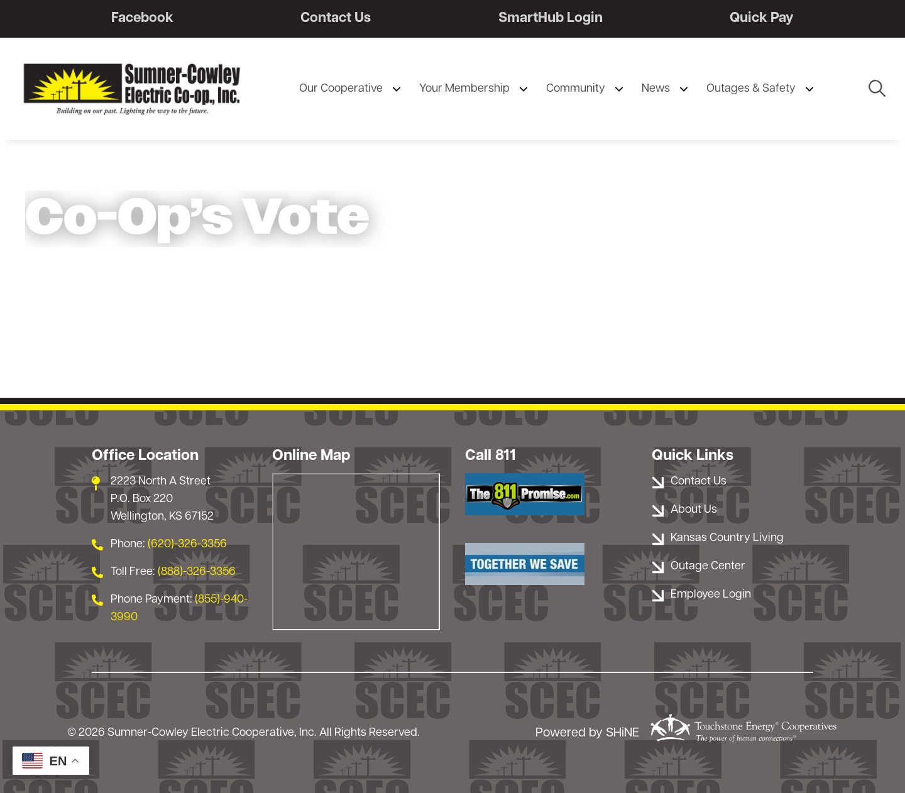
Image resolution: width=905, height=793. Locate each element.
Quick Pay (762, 18)
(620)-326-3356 (187, 544)
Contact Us (335, 18)
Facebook (142, 18)
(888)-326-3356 (197, 572)
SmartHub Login (550, 18)
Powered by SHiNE (587, 733)
